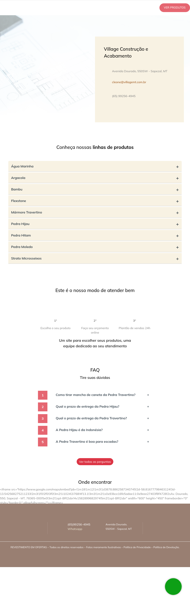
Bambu (95, 189)
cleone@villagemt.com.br (129, 82)
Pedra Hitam (95, 235)
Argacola (95, 177)
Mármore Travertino (95, 212)
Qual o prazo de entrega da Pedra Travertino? (102, 418)
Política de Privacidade (137, 547)
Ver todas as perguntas (95, 462)
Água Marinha (95, 166)
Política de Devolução (166, 547)
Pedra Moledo (95, 246)
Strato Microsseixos (95, 258)
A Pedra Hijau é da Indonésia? (102, 429)
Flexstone (95, 200)
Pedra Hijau (95, 223)
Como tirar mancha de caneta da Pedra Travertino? (102, 394)
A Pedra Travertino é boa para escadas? (102, 441)
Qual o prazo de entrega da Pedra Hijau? (102, 406)
